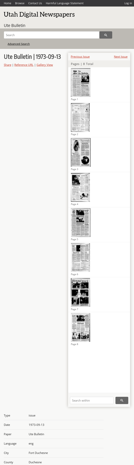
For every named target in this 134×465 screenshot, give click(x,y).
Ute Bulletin (14, 25)
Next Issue (121, 56)
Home (7, 3)
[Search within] (92, 400)
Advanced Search (19, 44)
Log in (128, 3)
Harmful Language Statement (65, 3)
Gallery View (45, 65)
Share (7, 65)
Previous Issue (80, 56)
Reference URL (23, 65)
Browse (19, 3)
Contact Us (35, 3)
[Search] (51, 35)
